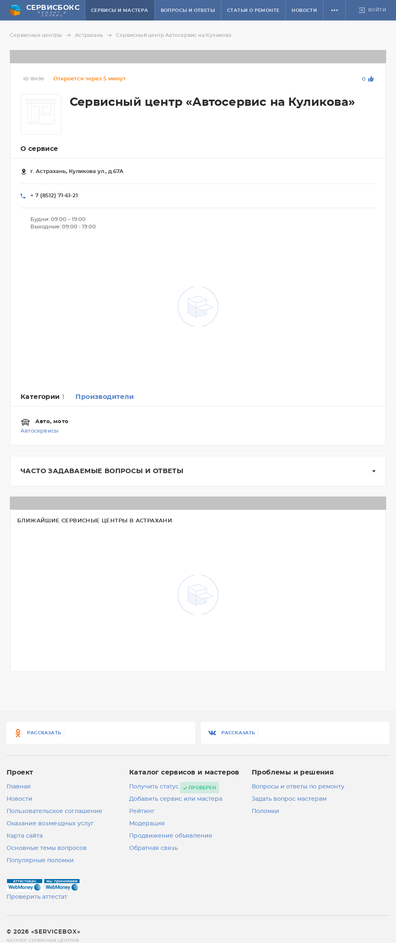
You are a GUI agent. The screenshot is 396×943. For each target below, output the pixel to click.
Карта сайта (25, 836)
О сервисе (39, 149)
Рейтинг (142, 811)
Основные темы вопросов (47, 848)
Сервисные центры (41, 35)
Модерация (147, 824)
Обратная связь (153, 848)
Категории (42, 397)
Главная (19, 787)
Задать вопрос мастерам (289, 799)
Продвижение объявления (170, 836)
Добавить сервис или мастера (175, 799)
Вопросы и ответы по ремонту (298, 787)
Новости (304, 10)
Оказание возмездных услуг (50, 824)
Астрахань (94, 35)
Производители (104, 397)
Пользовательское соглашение (54, 811)
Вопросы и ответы (188, 10)
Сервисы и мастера (119, 10)
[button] (334, 10)
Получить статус (154, 787)
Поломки (265, 811)
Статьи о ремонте (253, 10)
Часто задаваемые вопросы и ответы (101, 471)
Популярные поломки (40, 860)
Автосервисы (39, 431)
